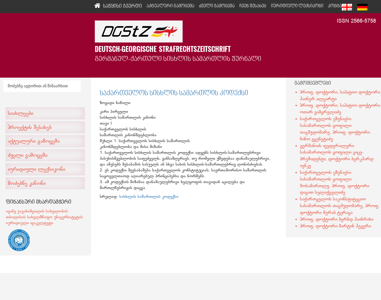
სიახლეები (20, 113)
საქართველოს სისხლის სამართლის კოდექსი (174, 93)
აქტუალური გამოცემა (34, 141)
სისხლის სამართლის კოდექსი (149, 196)
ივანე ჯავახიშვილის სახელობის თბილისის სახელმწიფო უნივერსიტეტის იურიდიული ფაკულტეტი (44, 217)
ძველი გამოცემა (27, 155)
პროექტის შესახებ (30, 128)
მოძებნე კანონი (27, 183)
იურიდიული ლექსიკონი (36, 169)
